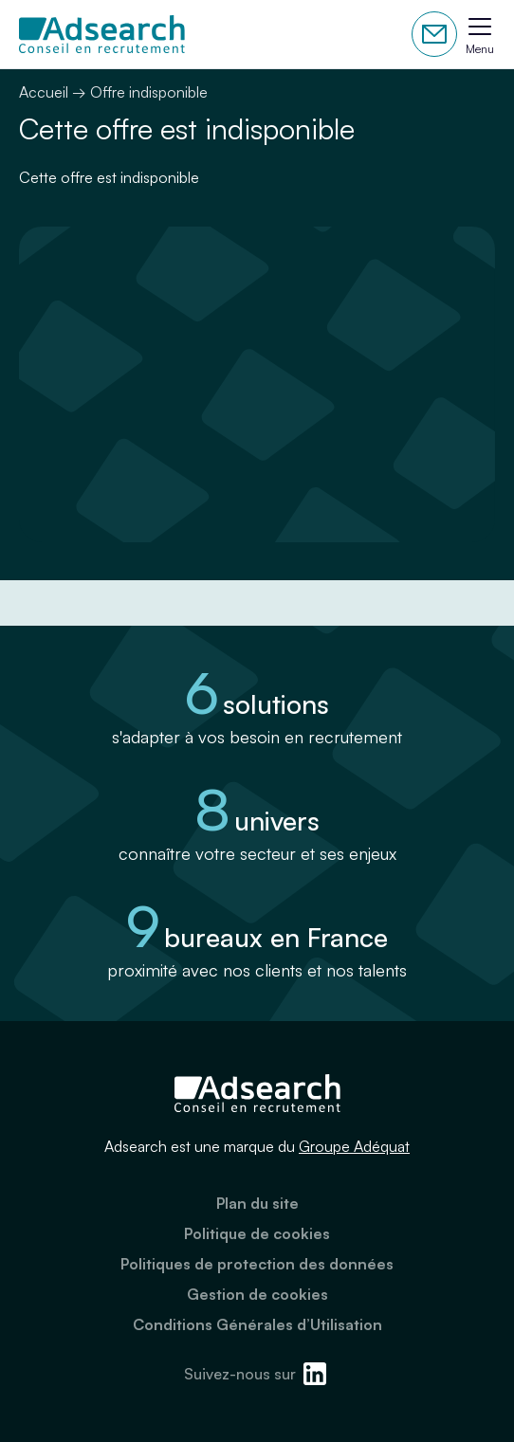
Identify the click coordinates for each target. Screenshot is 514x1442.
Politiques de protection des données (257, 1263)
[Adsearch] (102, 34)
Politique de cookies (257, 1233)
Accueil (43, 91)
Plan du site (257, 1203)
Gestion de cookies (257, 1294)
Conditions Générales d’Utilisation (257, 1324)
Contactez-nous (434, 34)
